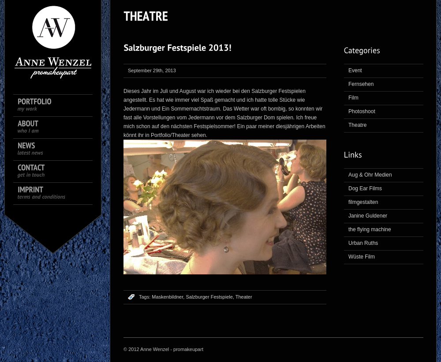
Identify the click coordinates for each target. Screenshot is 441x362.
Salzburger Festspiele (209, 296)
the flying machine (369, 229)
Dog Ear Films (365, 188)
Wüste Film (361, 257)
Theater (243, 296)
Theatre (357, 125)
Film (353, 98)
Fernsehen (361, 84)
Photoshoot (361, 111)
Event (355, 70)
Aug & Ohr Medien (370, 175)
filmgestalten (363, 202)
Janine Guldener (367, 216)
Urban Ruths (363, 243)
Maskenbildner (167, 296)
